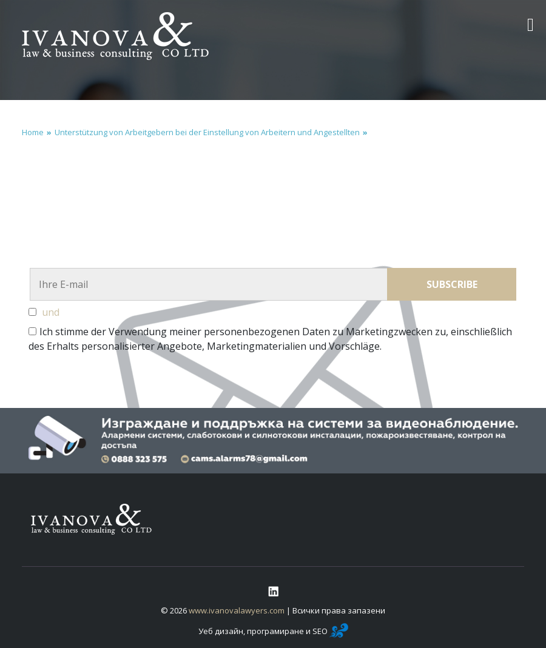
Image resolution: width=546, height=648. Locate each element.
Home (33, 132)
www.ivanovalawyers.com (237, 610)
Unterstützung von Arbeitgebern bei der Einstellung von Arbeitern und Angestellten (207, 132)
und (50, 312)
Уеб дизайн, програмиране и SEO (273, 631)
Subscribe (451, 284)
